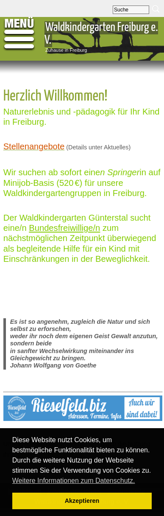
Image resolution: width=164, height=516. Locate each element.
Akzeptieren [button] (82, 500)
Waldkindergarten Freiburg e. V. (101, 34)
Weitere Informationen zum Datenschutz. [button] (73, 480)
